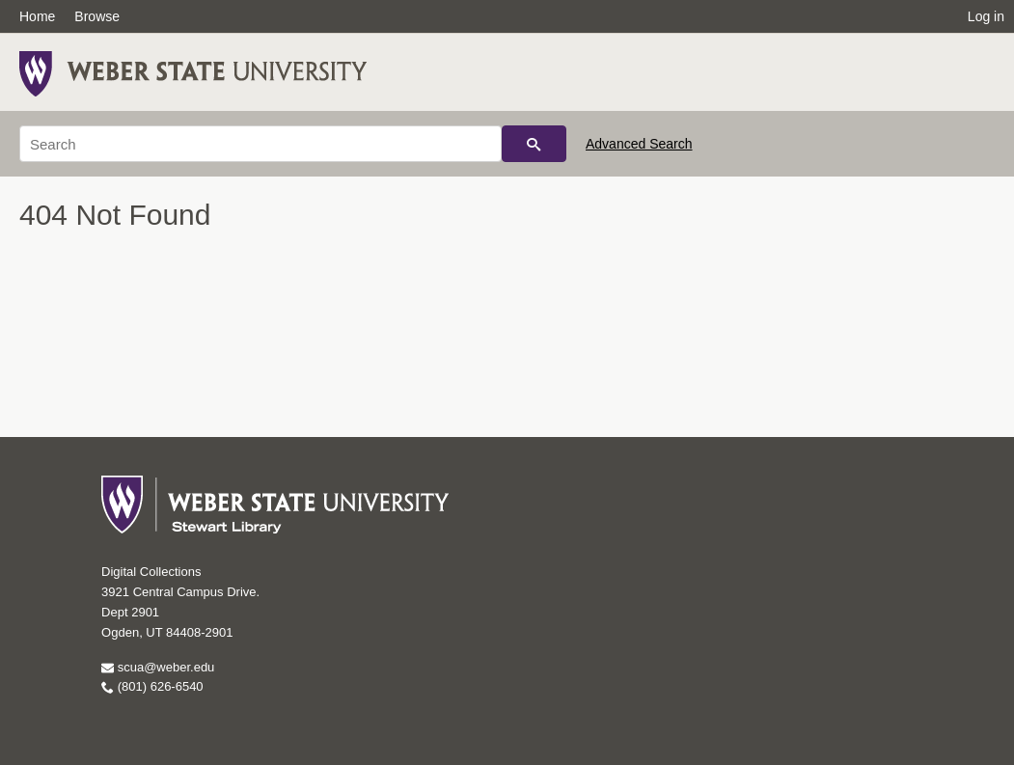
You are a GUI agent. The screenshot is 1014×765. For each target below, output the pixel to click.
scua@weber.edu (157, 667)
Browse (97, 16)
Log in (986, 16)
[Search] (260, 143)
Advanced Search (639, 143)
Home (37, 16)
